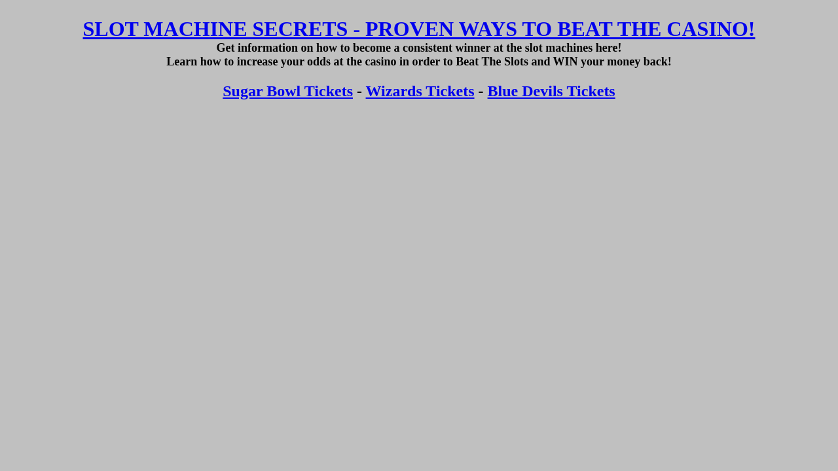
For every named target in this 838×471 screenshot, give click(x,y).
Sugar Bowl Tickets (288, 90)
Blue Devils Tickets (551, 90)
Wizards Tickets (420, 90)
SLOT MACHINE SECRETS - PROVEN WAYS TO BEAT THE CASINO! (419, 29)
